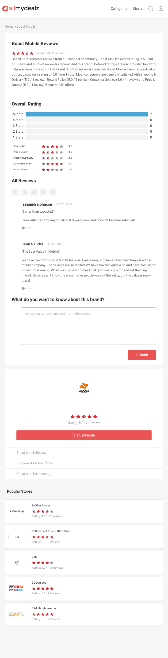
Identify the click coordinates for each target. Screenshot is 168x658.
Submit (142, 355)
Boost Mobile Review (31, 452)
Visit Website (84, 435)
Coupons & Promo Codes (34, 463)
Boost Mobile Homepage (34, 474)
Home (9, 26)
